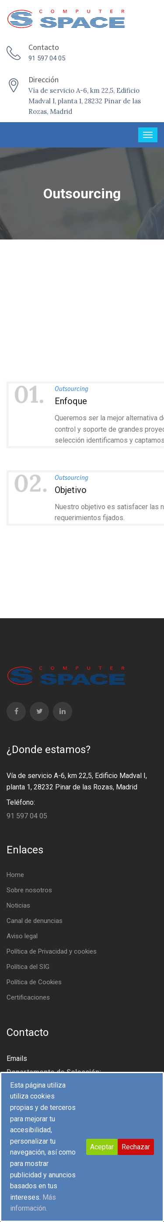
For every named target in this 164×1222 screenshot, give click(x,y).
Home (15, 875)
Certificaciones (28, 997)
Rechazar (136, 1147)
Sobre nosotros (29, 890)
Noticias (18, 905)
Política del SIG (28, 967)
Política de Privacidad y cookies (52, 951)
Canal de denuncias (35, 921)
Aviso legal (22, 936)
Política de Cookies (34, 982)
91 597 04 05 (46, 58)
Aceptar (102, 1147)
